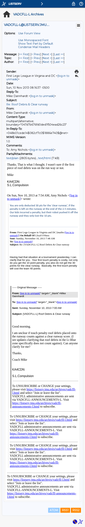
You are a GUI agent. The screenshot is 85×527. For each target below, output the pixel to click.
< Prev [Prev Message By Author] (35, 62)
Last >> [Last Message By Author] (59, 62)
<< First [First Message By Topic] (24, 58)
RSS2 (75, 510)
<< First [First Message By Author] (24, 62)
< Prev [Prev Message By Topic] (35, 58)
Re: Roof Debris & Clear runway (27, 104)
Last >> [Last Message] (59, 54)
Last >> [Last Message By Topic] (59, 58)
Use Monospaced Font (33, 40)
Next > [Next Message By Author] (47, 62)
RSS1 (65, 510)
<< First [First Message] (24, 54)
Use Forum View (29, 33)
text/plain (12, 158)
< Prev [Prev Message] (35, 54)
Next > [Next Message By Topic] (47, 58)
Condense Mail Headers (34, 47)
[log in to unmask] (42, 96)
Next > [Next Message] (47, 54)
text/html (44, 158)
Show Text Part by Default (35, 43)
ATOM (54, 510)
